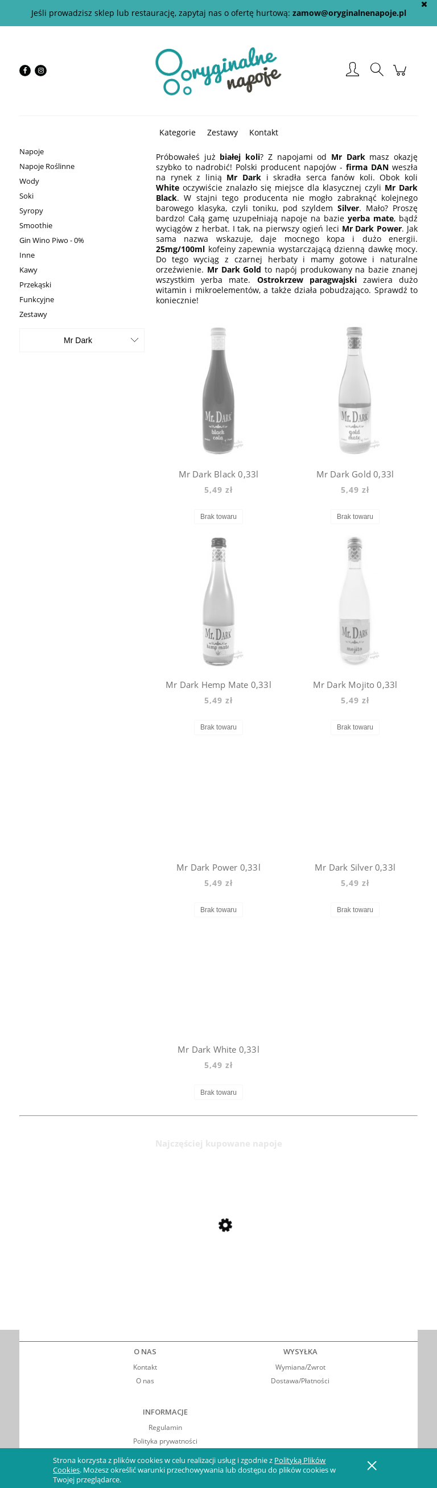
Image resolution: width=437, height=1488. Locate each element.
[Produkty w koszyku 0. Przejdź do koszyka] (401, 76)
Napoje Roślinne (47, 166)
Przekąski (35, 284)
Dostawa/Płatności (300, 1381)
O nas (145, 1381)
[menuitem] (177, 132)
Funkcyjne (36, 299)
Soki (26, 196)
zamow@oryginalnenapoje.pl (349, 12)
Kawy (28, 270)
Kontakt (145, 1367)
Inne (27, 255)
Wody (29, 181)
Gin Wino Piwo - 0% (51, 240)
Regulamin (165, 1427)
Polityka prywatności (165, 1441)
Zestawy (33, 314)
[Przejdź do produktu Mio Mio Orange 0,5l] (110, 1255)
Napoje (31, 151)
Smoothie (35, 225)
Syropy (31, 210)
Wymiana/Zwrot (300, 1367)
